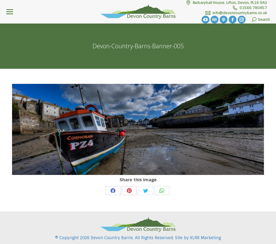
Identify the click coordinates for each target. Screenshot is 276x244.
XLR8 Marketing (205, 237)
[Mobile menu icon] (9, 11)
